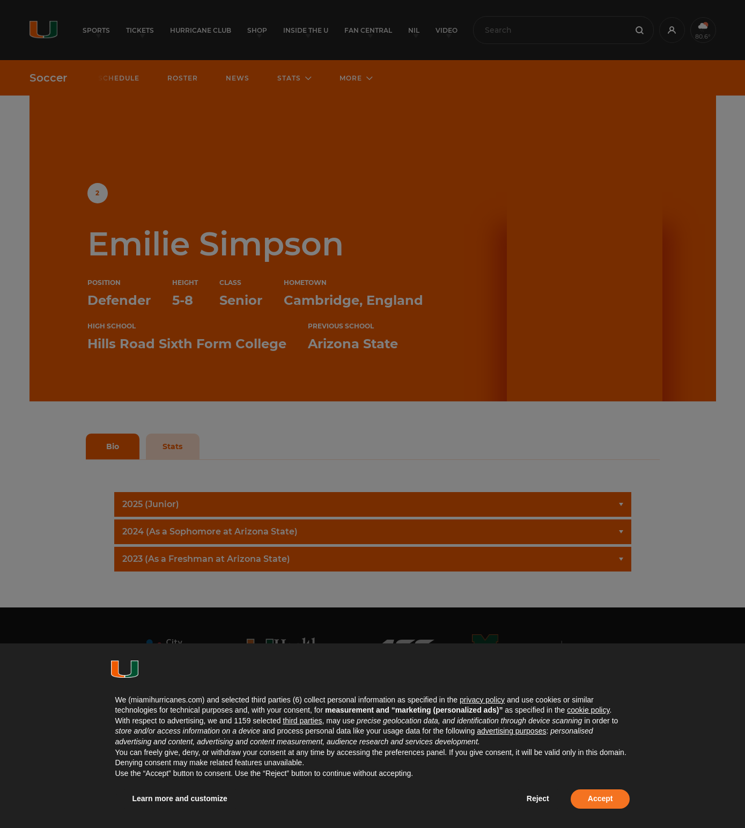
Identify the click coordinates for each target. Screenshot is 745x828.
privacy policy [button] (482, 699)
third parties (302, 720)
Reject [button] (538, 798)
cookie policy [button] (588, 710)
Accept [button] (600, 798)
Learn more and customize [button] (179, 798)
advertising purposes (511, 731)
